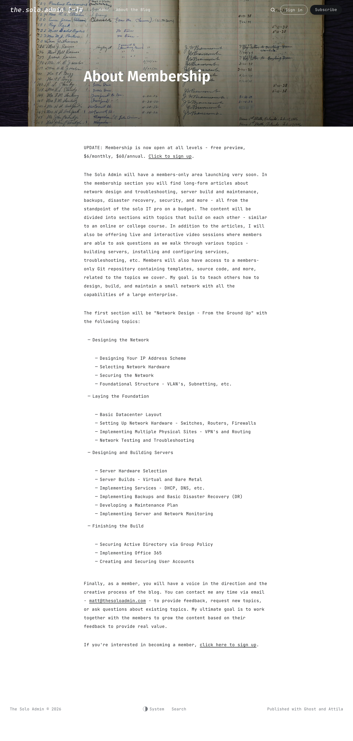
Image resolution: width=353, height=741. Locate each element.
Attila (335, 709)
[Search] (273, 12)
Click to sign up (170, 156)
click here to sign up (228, 644)
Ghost (310, 709)
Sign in (294, 9)
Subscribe (326, 9)
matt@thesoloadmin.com (117, 600)
